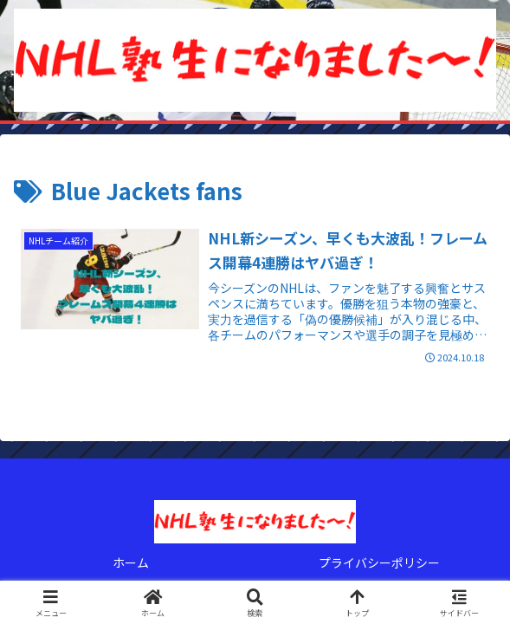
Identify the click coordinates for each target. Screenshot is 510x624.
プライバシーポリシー (379, 562)
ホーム (131, 562)
